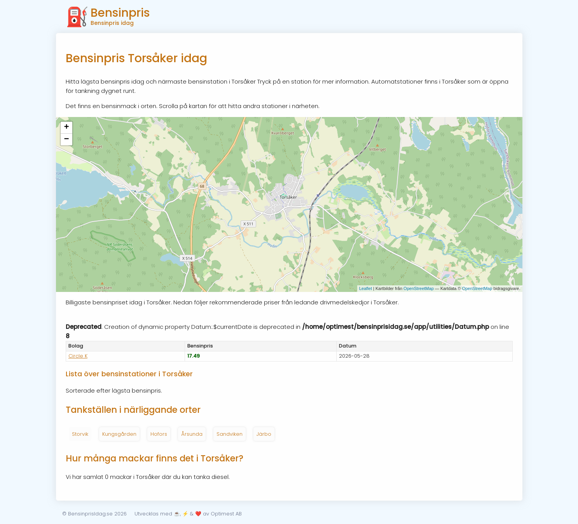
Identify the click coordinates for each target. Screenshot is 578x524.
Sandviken (230, 434)
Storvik (80, 434)
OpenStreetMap (418, 288)
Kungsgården (119, 434)
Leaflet (365, 288)
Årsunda (192, 434)
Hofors (158, 434)
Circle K (77, 356)
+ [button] (66, 127)
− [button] (66, 139)
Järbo (264, 434)
